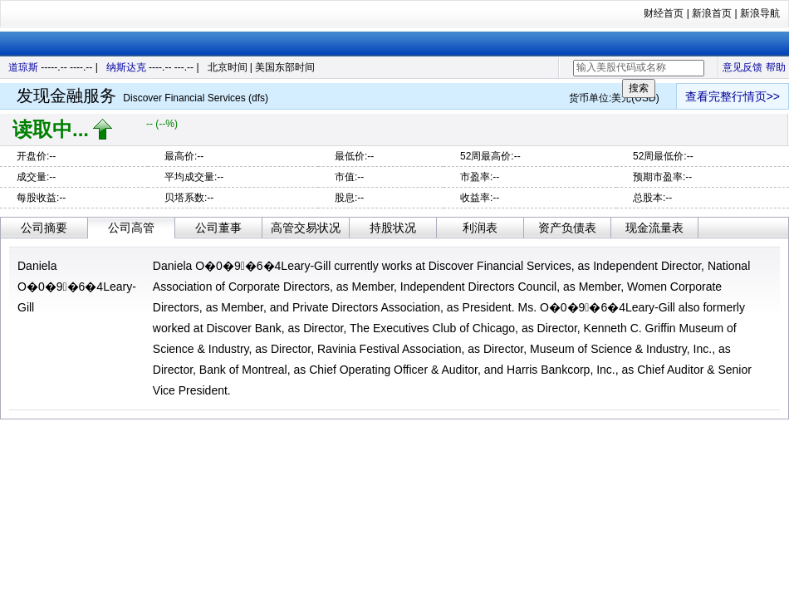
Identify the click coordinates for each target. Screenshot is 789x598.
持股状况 (393, 227)
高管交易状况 (306, 227)
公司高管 (131, 227)
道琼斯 (23, 67)
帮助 (776, 67)
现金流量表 (654, 227)
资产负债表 (567, 227)
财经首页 (664, 13)
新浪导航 (760, 13)
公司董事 (218, 227)
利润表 (480, 227)
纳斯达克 (126, 67)
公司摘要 (44, 227)
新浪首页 (712, 13)
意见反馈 (742, 67)
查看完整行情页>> (732, 96)
